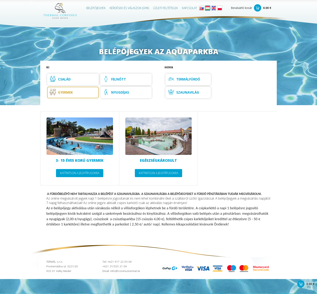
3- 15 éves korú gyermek (80, 160)
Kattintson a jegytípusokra (79, 173)
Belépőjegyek (96, 8)
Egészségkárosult (158, 160)
